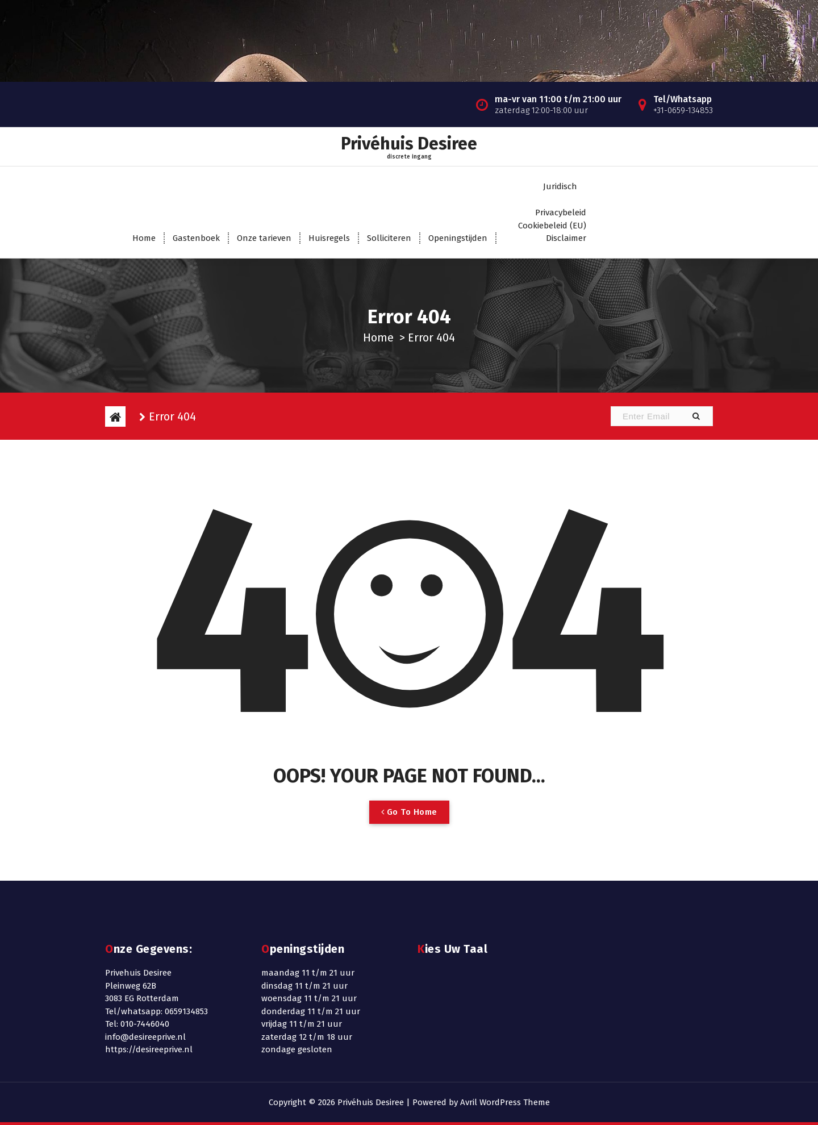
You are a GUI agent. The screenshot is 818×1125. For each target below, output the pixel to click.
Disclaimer (566, 238)
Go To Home (409, 812)
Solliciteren (389, 238)
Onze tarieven (264, 238)
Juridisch (560, 186)
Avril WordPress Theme (505, 1102)
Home (144, 238)
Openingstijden (457, 238)
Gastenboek (196, 238)
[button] (696, 416)
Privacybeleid (560, 212)
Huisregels (329, 238)
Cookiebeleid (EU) (552, 225)
